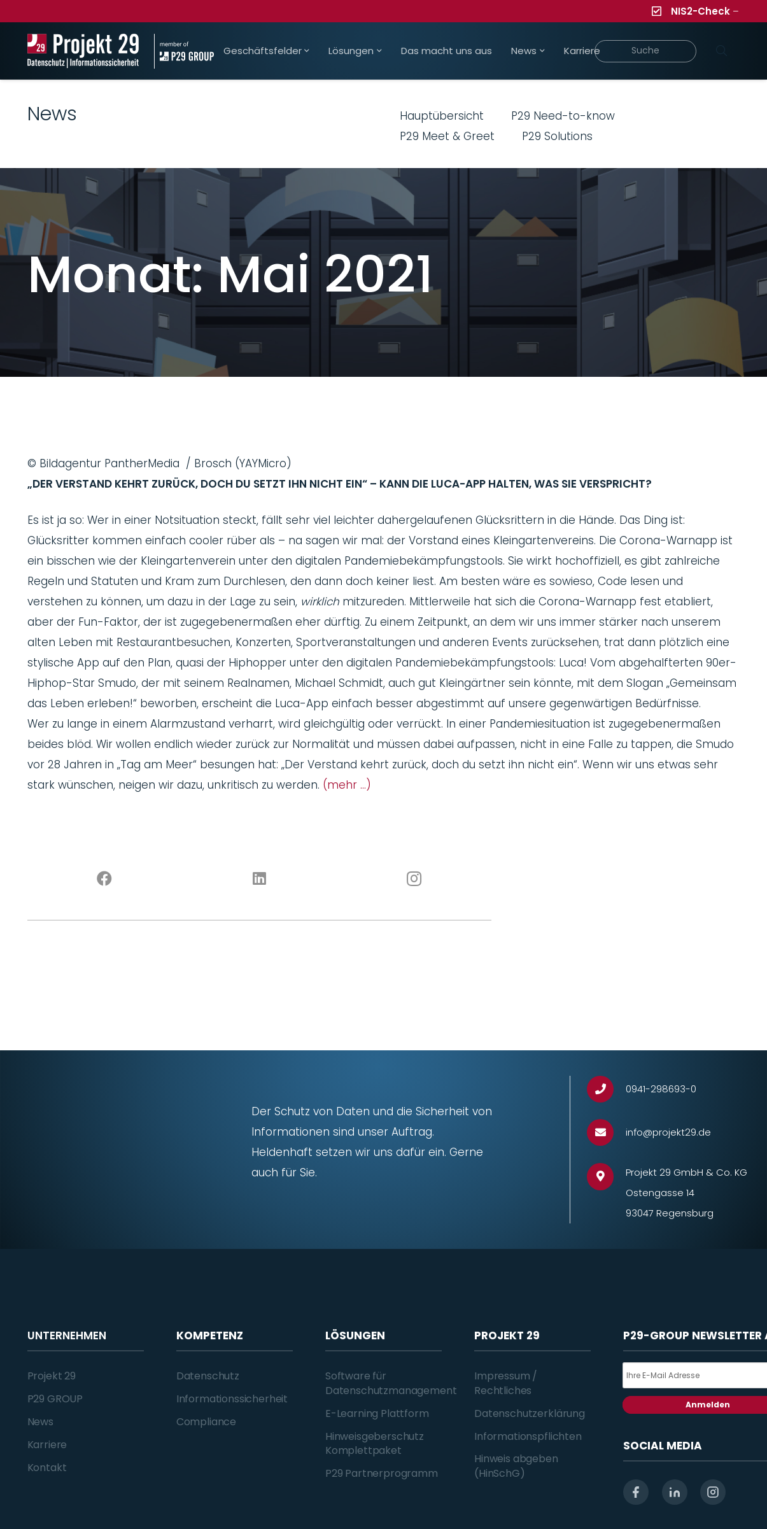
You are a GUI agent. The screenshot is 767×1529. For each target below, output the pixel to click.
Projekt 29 (51, 1376)
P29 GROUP (55, 1399)
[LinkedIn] (259, 879)
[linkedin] (674, 1492)
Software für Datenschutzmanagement (391, 1383)
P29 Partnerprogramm (381, 1473)
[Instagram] (414, 879)
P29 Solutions (557, 136)
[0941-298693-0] (606, 1089)
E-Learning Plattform (377, 1413)
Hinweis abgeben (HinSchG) (516, 1465)
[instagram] (713, 1492)
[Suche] (645, 51)
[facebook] (636, 1492)
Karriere (47, 1444)
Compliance (206, 1421)
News (40, 1421)
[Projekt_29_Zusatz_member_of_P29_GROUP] (184, 51)
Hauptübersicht (442, 115)
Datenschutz (207, 1376)
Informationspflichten (528, 1436)
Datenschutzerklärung (529, 1413)
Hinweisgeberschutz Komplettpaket (374, 1443)
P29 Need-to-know (563, 115)
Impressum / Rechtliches (505, 1383)
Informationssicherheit (232, 1399)
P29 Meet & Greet (447, 136)
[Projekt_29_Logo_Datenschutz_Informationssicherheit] (83, 51)
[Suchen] (721, 50)
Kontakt (47, 1467)
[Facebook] (104, 879)
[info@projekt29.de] (606, 1132)
